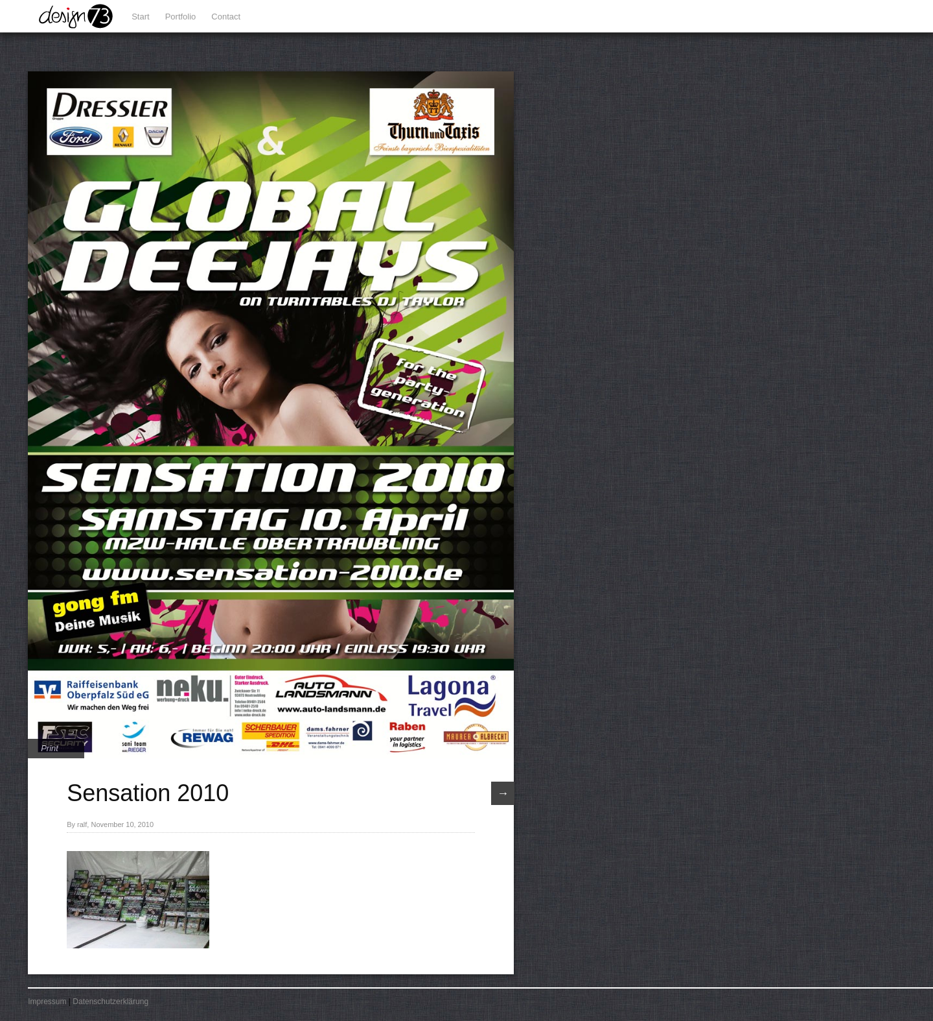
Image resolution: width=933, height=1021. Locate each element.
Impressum (47, 1001)
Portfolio (180, 16)
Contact (225, 16)
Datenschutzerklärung (110, 1001)
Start (140, 16)
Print (49, 748)
